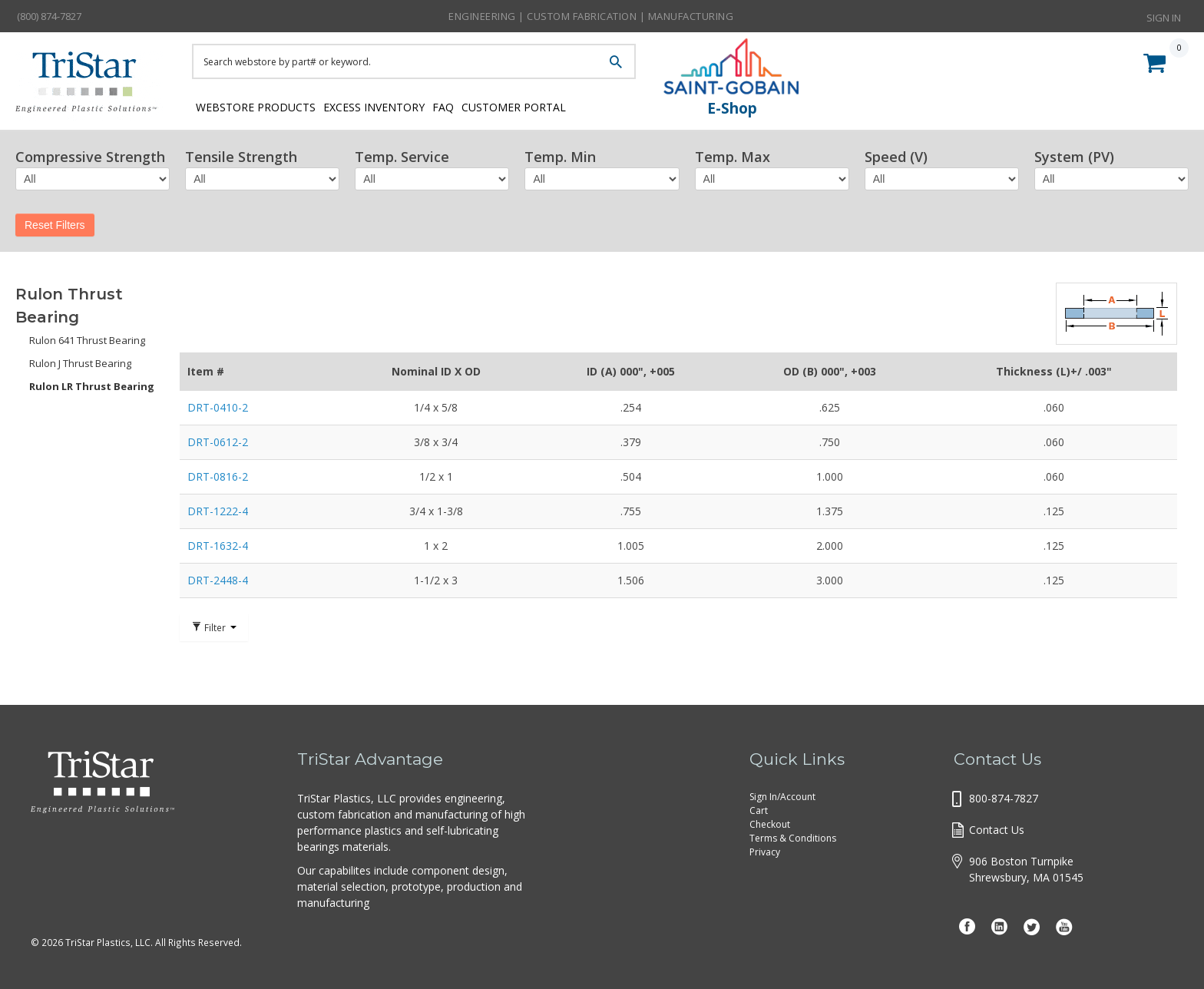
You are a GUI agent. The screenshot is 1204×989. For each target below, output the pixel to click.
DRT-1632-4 (217, 545)
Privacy (764, 851)
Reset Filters (55, 225)
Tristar (92, 86)
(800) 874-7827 (49, 16)
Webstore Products (251, 105)
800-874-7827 (1003, 798)
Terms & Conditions (792, 838)
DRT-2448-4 (217, 580)
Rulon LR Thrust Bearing (91, 386)
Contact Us (996, 829)
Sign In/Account (782, 796)
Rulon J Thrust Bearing (80, 363)
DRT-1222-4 (217, 511)
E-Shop (732, 108)
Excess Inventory (386, 105)
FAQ (471, 105)
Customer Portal (556, 105)
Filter (214, 627)
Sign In (1163, 15)
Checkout (769, 824)
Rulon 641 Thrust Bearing (87, 340)
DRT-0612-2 (217, 442)
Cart (758, 810)
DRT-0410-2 (217, 407)
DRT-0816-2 (217, 476)
